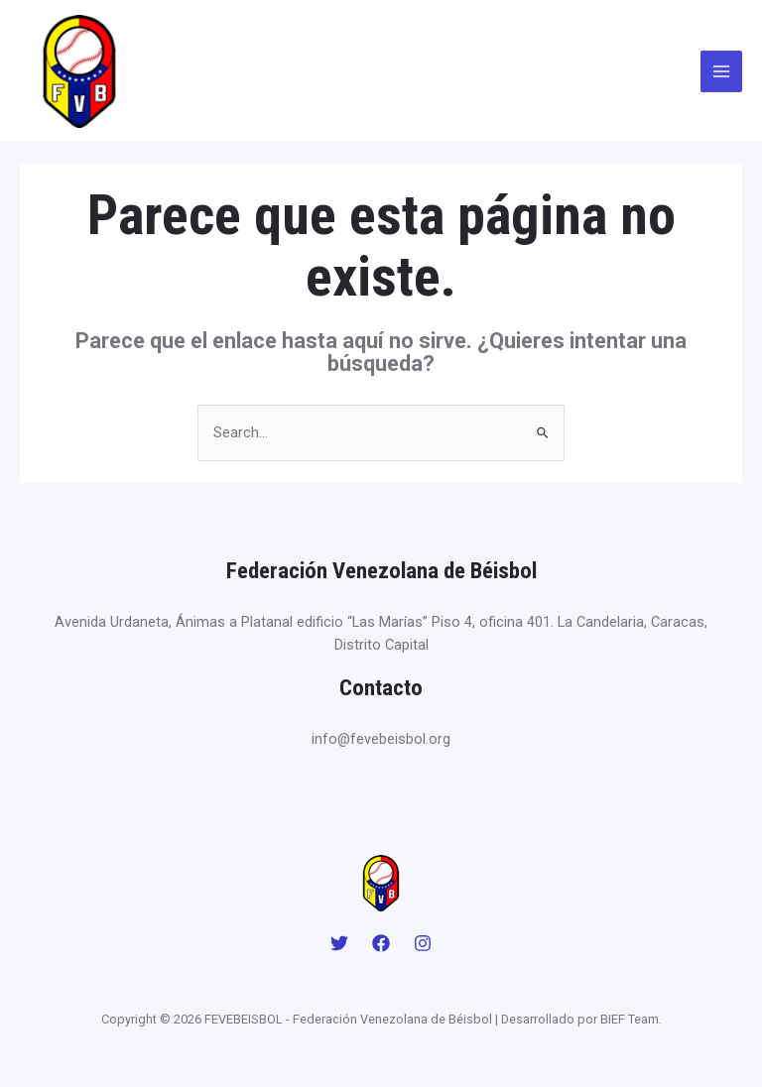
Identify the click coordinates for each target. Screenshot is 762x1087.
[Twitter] (339, 943)
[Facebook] (381, 943)
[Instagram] (423, 943)
